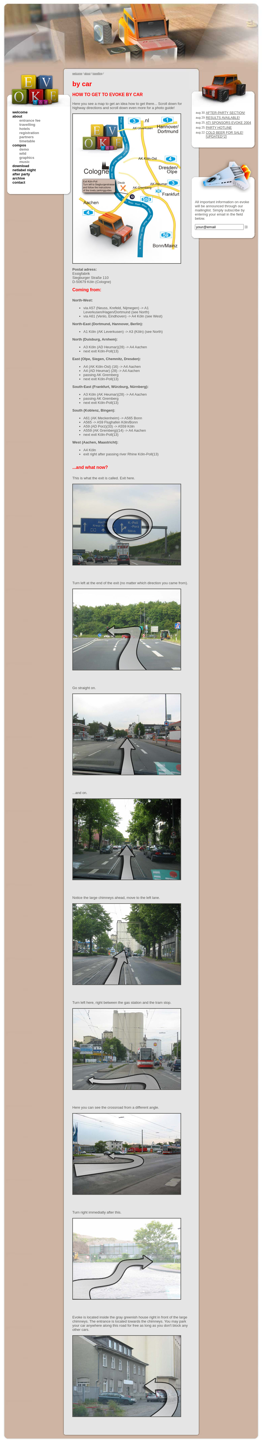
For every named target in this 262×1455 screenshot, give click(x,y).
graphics (26, 158)
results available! (223, 118)
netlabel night (24, 170)
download (20, 166)
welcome (20, 112)
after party (21, 174)
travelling (27, 125)
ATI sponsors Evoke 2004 (228, 123)
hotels (24, 129)
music (24, 162)
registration (29, 133)
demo (24, 149)
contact (18, 182)
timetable (27, 141)
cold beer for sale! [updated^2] (224, 134)
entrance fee (30, 120)
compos (19, 145)
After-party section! (225, 113)
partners (26, 137)
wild (22, 153)
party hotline (219, 128)
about (17, 116)
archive (18, 178)
